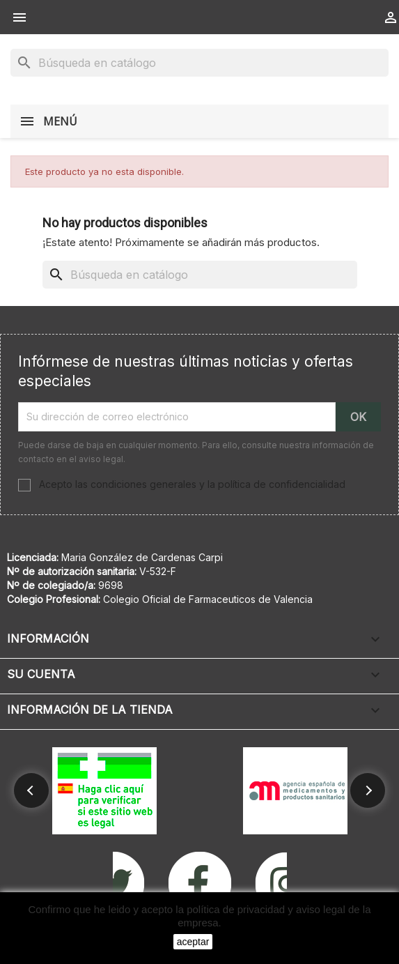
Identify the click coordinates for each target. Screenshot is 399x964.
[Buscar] (199, 63)
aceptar (193, 941)
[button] (31, 790)
